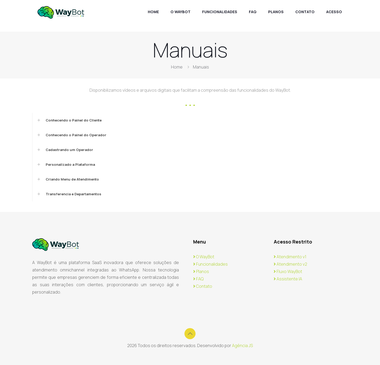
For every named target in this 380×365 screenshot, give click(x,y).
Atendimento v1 (290, 257)
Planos (201, 271)
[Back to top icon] (190, 333)
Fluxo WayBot (288, 271)
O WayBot (203, 257)
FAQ (198, 279)
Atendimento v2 (290, 264)
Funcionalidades (210, 264)
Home (177, 67)
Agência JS (242, 345)
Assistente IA (288, 279)
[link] (190, 120)
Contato (202, 286)
